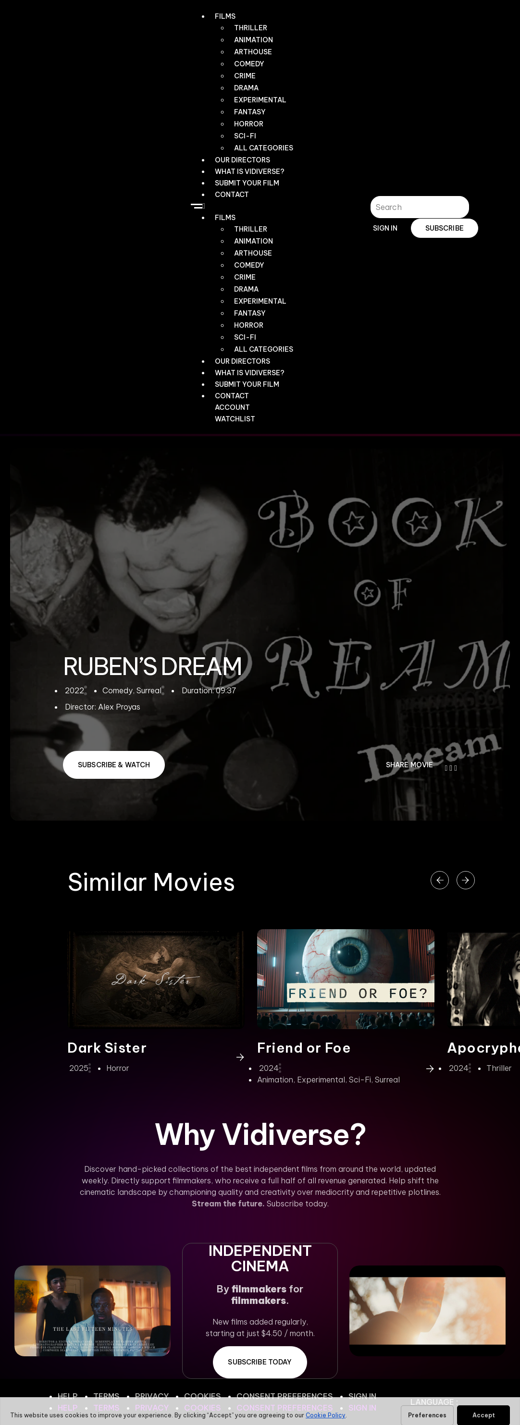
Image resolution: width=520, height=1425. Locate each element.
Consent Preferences (284, 1396)
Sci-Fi (245, 136)
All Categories (263, 148)
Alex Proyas (119, 707)
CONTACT (232, 194)
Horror (248, 124)
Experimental (260, 100)
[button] (244, 205)
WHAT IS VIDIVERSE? (250, 171)
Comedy (249, 64)
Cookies (202, 1396)
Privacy (152, 1396)
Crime (245, 76)
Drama (246, 88)
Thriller (250, 28)
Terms (106, 1396)
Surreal (387, 1079)
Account (232, 407)
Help (68, 1396)
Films (225, 16)
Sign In (362, 1396)
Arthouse (253, 52)
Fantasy (250, 112)
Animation (253, 40)
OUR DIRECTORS (242, 160)
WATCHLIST (235, 419)
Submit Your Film (247, 183)
